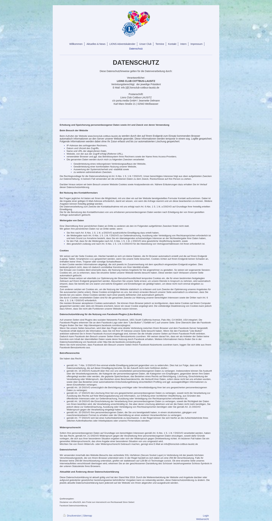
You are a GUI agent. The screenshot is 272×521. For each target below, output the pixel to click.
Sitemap (87, 515)
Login (206, 515)
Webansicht (202, 519)
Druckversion (72, 515)
